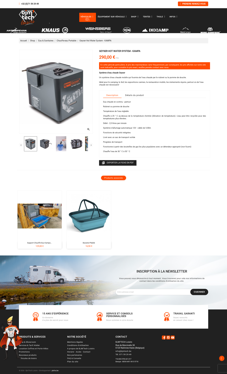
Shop (135, 16)
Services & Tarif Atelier (29, 345)
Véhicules (88, 16)
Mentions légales (75, 342)
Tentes (148, 16)
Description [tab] (112, 95)
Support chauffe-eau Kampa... (39, 243)
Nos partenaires (74, 355)
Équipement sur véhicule (113, 16)
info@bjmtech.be (123, 351)
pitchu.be (55, 371)
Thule (161, 16)
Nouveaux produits (28, 355)
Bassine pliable (89, 243)
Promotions (24, 352)
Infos (174, 16)
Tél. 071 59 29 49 (123, 354)
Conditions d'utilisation (78, 345)
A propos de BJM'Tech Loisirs (81, 349)
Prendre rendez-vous (192, 3)
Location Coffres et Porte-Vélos (33, 349)
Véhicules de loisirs (28, 358)
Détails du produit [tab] (134, 95)
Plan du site (72, 362)
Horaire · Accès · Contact (78, 352)
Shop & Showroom (27, 342)
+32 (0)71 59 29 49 (30, 4)
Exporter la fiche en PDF (118, 162)
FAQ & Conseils (74, 358)
